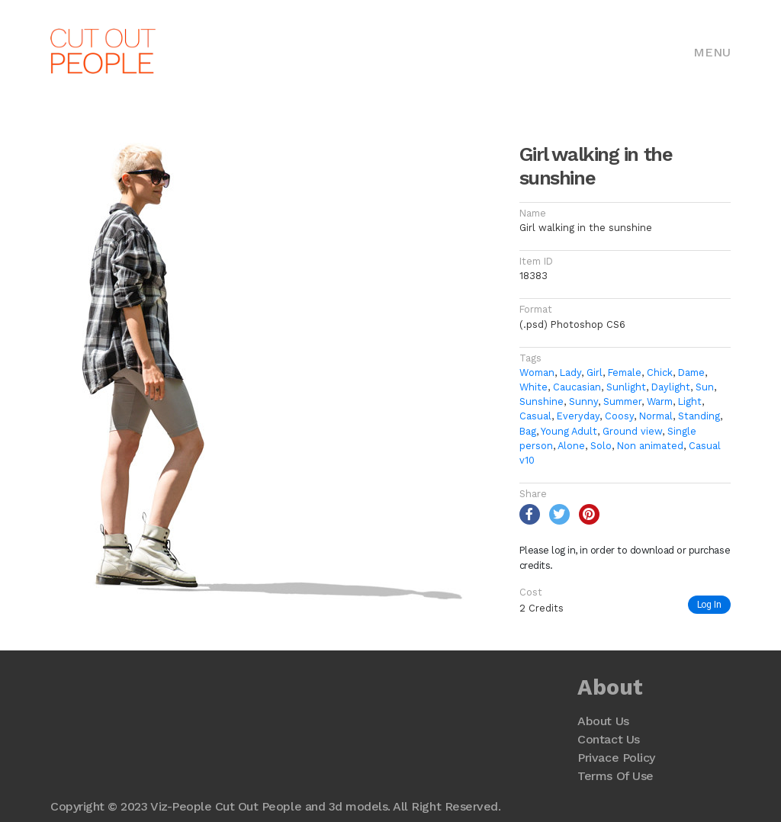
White (533, 387)
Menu (712, 52)
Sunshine (541, 401)
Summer (622, 401)
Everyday (578, 416)
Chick (660, 372)
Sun (705, 387)
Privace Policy (615, 757)
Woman (536, 372)
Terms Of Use (615, 776)
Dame (691, 372)
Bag (527, 431)
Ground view (632, 431)
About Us (602, 721)
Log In (709, 604)
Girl (595, 372)
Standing (699, 416)
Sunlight (626, 387)
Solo (601, 445)
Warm (660, 401)
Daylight (670, 387)
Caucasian (577, 387)
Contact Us (608, 739)
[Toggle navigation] (712, 51)
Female (624, 372)
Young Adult (569, 431)
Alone (571, 445)
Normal (656, 416)
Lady (570, 372)
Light (690, 401)
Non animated (650, 445)
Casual (535, 416)
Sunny (583, 401)
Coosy (619, 416)
